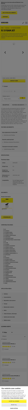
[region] (14, 398)
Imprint (21, 398)
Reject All (14, 404)
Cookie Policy (6, 398)
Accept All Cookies (14, 401)
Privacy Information (14, 398)
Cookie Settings (14, 408)
